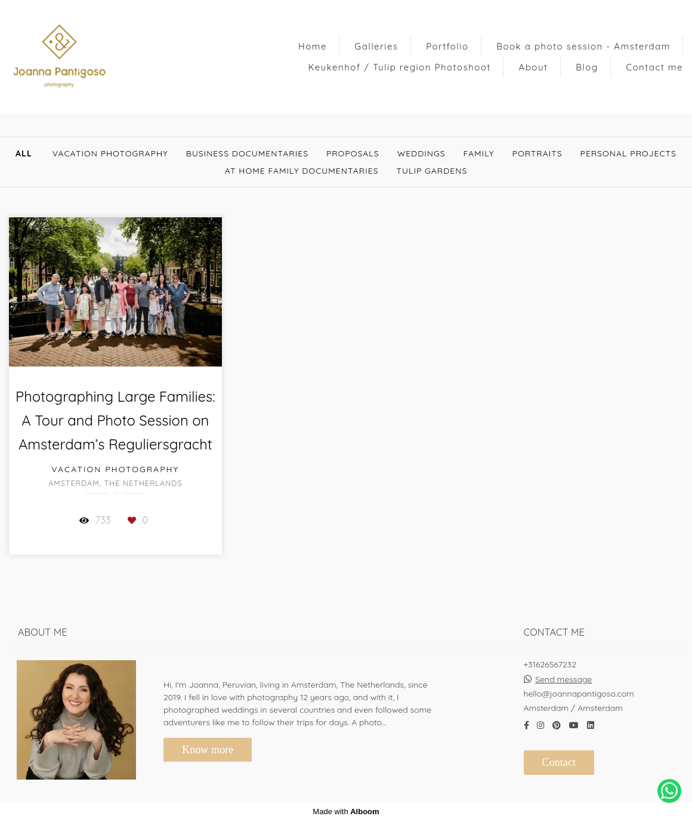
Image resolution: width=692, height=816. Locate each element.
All (24, 153)
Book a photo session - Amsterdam (583, 46)
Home (312, 46)
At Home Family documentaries (302, 171)
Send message (563, 674)
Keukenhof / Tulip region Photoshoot (399, 67)
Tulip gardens (432, 171)
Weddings (421, 153)
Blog (587, 67)
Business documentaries (247, 153)
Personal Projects (628, 153)
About (533, 67)
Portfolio (447, 46)
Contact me (654, 67)
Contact (559, 757)
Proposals (352, 153)
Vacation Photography (110, 153)
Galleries (376, 46)
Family (479, 153)
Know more (207, 744)
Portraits (537, 153)
